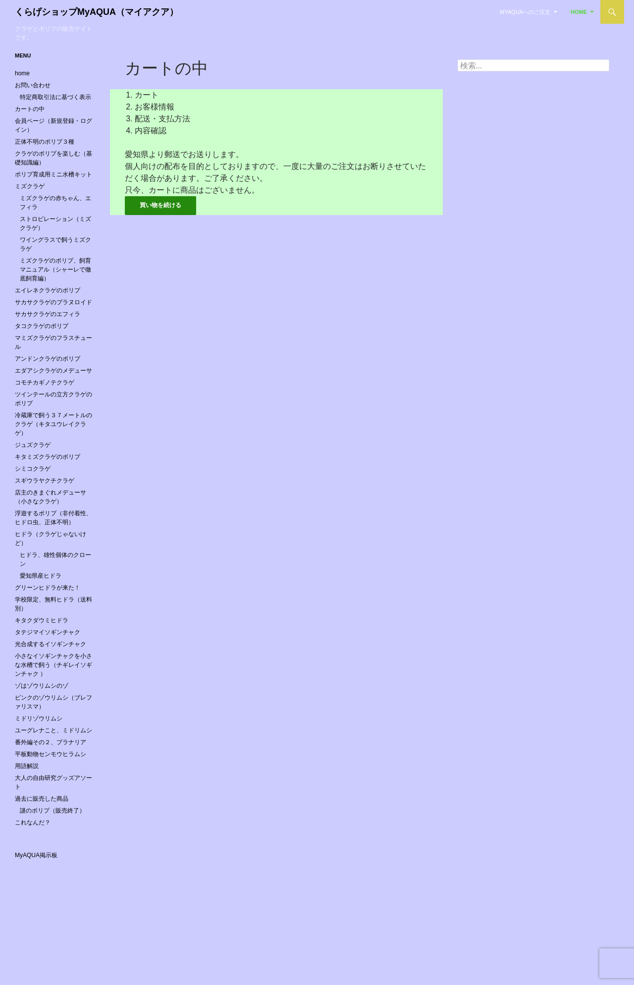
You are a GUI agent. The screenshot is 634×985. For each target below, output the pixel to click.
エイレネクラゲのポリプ (47, 290)
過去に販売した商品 (41, 798)
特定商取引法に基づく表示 (55, 97)
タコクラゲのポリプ (41, 326)
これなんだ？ (33, 822)
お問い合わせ (33, 85)
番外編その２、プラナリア (50, 742)
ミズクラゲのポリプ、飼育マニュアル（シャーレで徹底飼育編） (55, 269)
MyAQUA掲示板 (36, 855)
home (579, 12)
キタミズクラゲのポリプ (47, 456)
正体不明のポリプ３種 (44, 141)
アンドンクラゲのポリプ (47, 358)
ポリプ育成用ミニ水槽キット (53, 174)
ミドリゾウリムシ (38, 718)
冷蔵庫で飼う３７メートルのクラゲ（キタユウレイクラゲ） (53, 424)
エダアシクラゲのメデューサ (53, 370)
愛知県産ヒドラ (40, 575)
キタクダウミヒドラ (41, 620)
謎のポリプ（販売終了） (52, 810)
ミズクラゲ (30, 186)
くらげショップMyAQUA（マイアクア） (96, 12)
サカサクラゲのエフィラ (47, 314)
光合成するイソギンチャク (50, 644)
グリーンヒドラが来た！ (47, 587)
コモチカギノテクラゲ (44, 382)
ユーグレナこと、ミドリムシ (53, 730)
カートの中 (30, 109)
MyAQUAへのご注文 (525, 12)
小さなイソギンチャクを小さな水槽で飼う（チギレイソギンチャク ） (53, 665)
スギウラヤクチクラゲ (44, 480)
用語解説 (27, 766)
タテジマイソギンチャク (47, 632)
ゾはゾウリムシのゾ (41, 685)
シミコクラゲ (33, 468)
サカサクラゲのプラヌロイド (53, 302)
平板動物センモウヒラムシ (50, 754)
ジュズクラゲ (33, 444)
